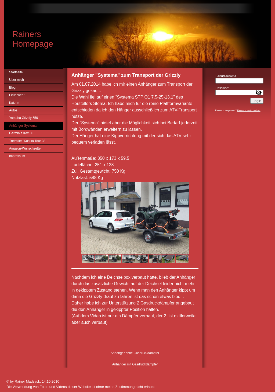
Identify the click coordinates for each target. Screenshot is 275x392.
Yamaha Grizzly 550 (23, 118)
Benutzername (225, 76)
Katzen (14, 103)
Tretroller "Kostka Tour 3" (27, 141)
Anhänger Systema (23, 126)
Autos (13, 110)
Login (256, 101)
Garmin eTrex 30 (21, 133)
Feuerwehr (16, 95)
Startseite (16, 72)
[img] (137, 34)
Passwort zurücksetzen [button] (248, 110)
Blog (12, 87)
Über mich (16, 80)
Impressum (17, 156)
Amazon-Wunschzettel (25, 148)
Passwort (222, 88)
